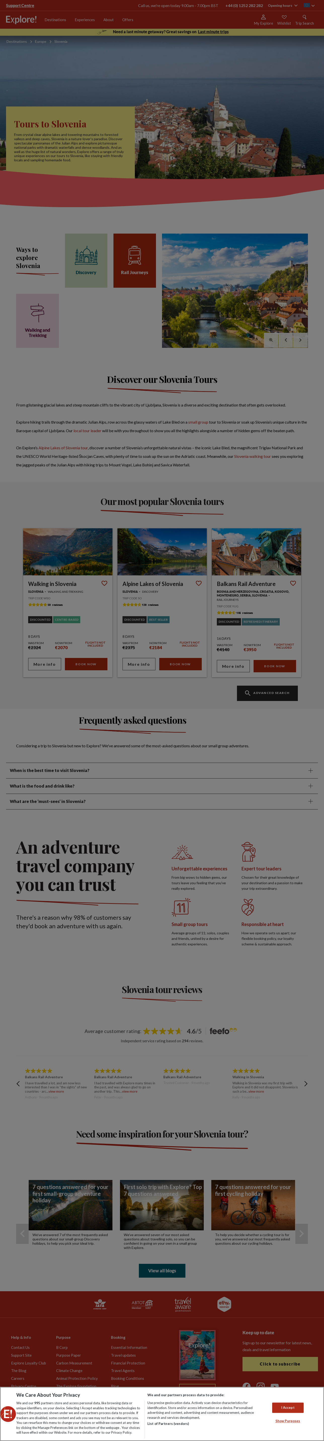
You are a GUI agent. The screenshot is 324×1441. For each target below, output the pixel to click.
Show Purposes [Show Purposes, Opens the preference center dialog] (287, 1421)
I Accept (288, 1408)
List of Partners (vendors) (168, 1424)
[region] (162, 1414)
